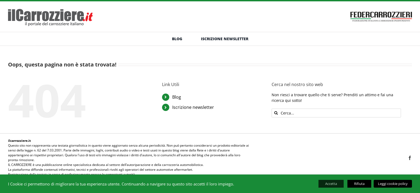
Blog (176, 97)
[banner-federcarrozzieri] (381, 10)
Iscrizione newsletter (193, 107)
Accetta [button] (331, 183)
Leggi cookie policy (393, 183)
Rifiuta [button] (359, 183)
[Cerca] (276, 113)
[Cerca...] (336, 113)
